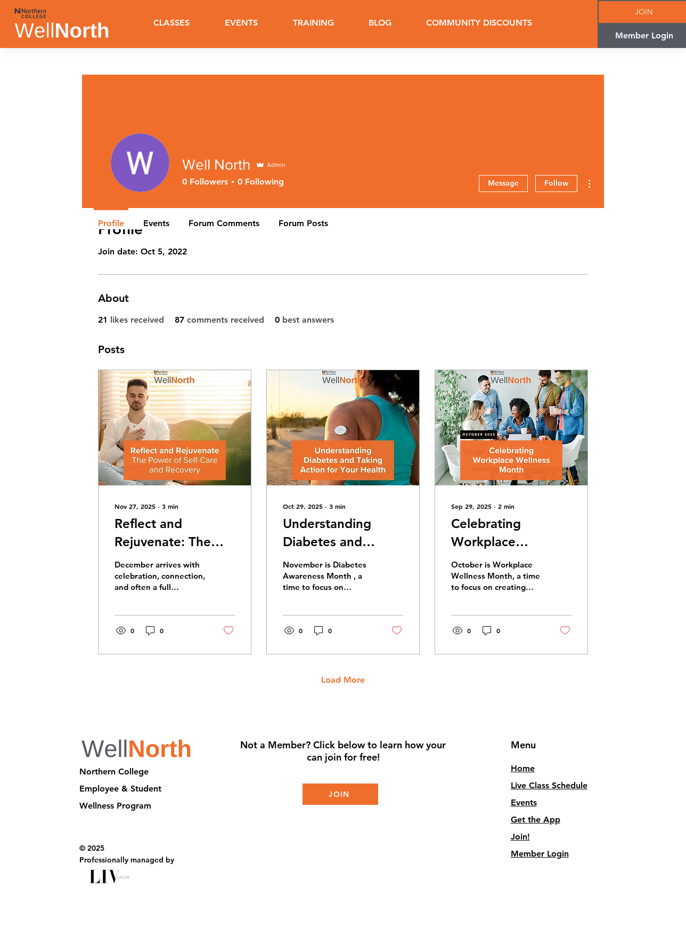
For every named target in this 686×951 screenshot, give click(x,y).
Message (503, 183)
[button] (313, 23)
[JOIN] (340, 794)
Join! (520, 837)
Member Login (540, 854)
